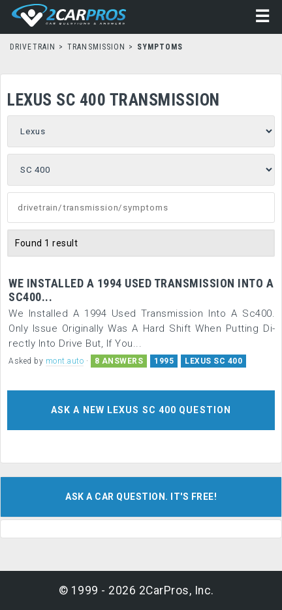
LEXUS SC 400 (213, 361)
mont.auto (65, 361)
